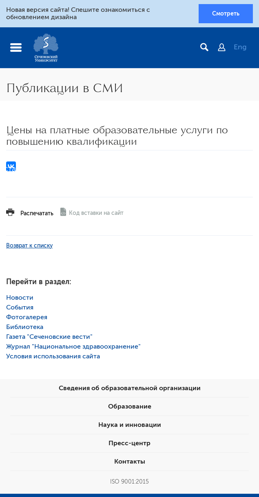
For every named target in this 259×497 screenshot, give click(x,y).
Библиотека (24, 327)
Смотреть (225, 13)
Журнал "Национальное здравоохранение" (73, 346)
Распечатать (36, 213)
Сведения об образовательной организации (130, 388)
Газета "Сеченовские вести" (49, 336)
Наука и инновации (129, 425)
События (19, 307)
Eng (240, 47)
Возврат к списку (29, 246)
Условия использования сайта (53, 356)
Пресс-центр (129, 443)
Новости (19, 297)
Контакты (129, 461)
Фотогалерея (26, 317)
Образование (129, 406)
